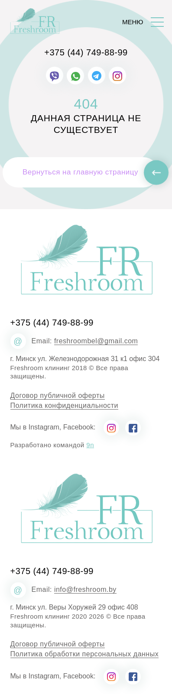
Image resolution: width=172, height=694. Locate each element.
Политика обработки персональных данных (84, 654)
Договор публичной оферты (57, 395)
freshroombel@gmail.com (96, 341)
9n (90, 445)
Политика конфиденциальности (64, 405)
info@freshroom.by (85, 589)
